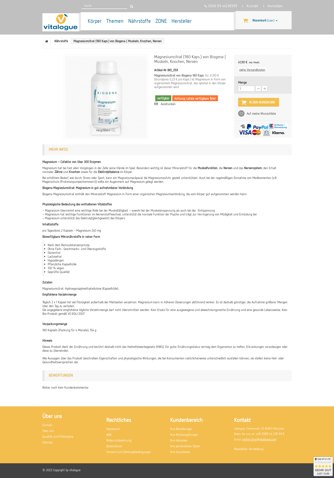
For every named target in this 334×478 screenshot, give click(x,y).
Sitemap (47, 442)
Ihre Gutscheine (180, 452)
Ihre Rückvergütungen (184, 434)
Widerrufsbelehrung (118, 440)
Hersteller (181, 21)
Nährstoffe (139, 21)
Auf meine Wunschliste (261, 113)
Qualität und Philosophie (57, 436)
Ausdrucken (168, 104)
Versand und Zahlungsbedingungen (128, 452)
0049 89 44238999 (220, 6)
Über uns (48, 431)
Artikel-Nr (160, 70)
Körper (95, 21)
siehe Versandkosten (252, 69)
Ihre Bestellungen (181, 429)
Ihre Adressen (178, 440)
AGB (108, 434)
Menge (242, 82)
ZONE (161, 21)
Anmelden (274, 6)
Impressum (113, 429)
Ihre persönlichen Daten (185, 446)
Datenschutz (114, 446)
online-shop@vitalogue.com (259, 439)
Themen (115, 21)
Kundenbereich (186, 419)
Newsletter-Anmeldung (248, 449)
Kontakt (252, 6)
